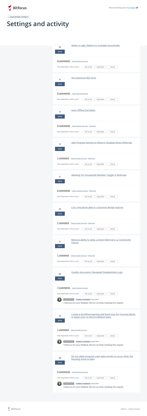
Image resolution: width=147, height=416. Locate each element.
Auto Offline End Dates (83, 110)
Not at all (89, 67)
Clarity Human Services (80, 61)
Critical (114, 67)
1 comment (63, 158)
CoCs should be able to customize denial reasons (97, 207)
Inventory (92, 126)
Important (101, 67)
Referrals (91, 158)
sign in (133, 8)
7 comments (63, 287)
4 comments (63, 60)
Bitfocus (124, 409)
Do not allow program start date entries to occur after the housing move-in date (102, 358)
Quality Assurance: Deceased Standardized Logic (97, 272)
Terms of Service (134, 409)
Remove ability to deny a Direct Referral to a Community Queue (101, 241)
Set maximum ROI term (83, 77)
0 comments (63, 93)
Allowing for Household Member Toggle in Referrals (99, 175)
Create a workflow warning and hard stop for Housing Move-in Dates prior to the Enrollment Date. (103, 316)
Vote (60, 52)
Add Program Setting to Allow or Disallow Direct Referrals (101, 142)
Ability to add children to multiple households (95, 45)
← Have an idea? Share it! (18, 17)
